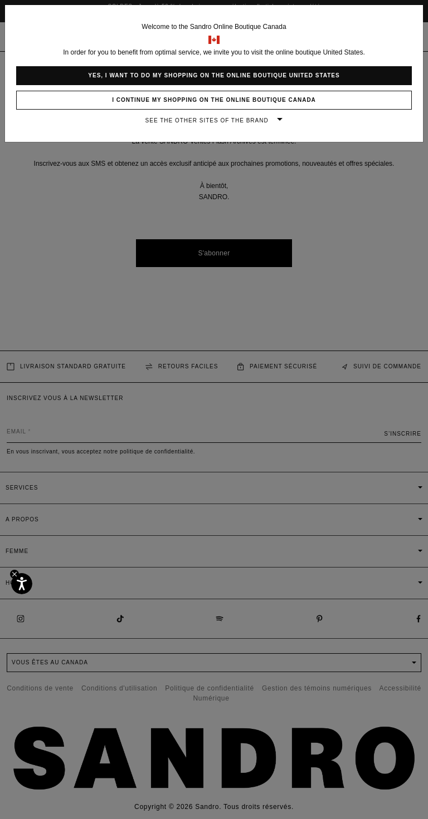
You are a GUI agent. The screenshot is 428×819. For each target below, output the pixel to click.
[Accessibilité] (21, 583)
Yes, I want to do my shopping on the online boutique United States (213, 75)
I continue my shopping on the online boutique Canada (214, 100)
